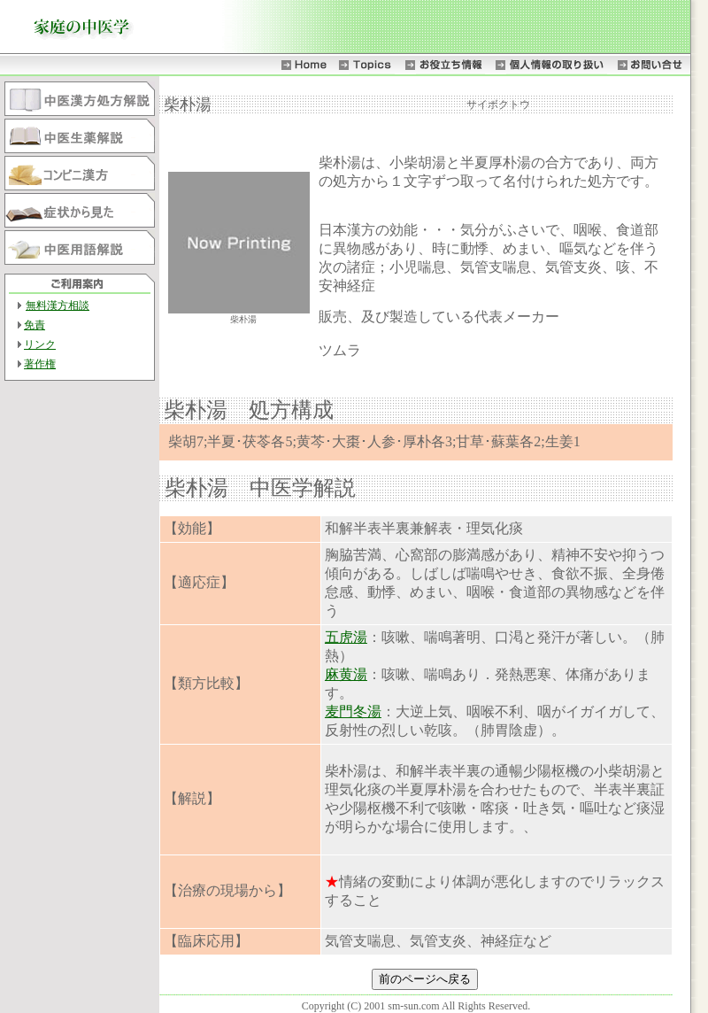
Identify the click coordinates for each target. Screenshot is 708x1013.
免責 (34, 325)
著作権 (40, 364)
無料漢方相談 (57, 305)
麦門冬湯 (353, 711)
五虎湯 (346, 637)
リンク (40, 344)
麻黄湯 (346, 674)
